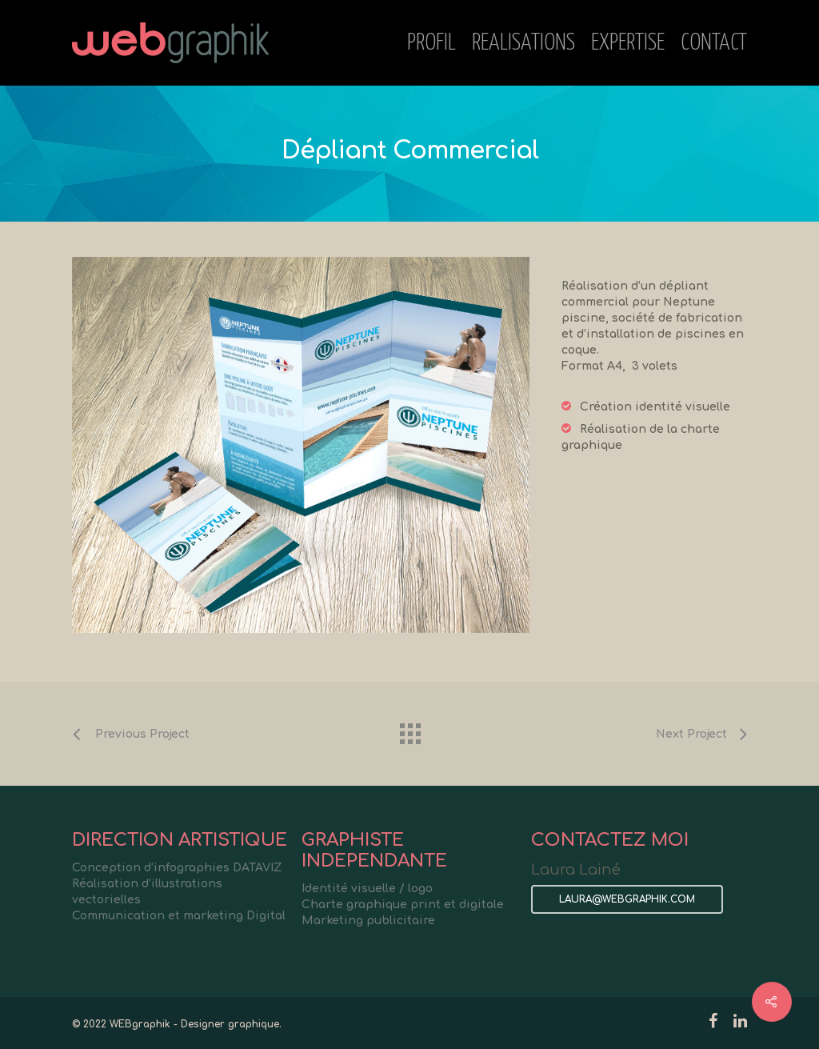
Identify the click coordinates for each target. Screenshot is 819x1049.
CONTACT (714, 43)
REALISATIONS (523, 43)
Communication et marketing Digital (179, 916)
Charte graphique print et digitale (403, 905)
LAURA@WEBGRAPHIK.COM (627, 899)
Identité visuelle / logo (367, 889)
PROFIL (431, 43)
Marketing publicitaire (368, 921)
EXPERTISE (628, 43)
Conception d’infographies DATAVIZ (177, 868)
